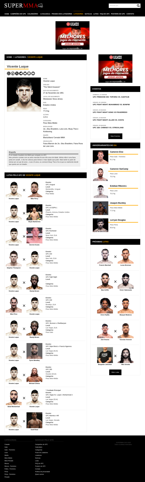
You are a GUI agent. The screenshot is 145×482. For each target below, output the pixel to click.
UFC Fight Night (51, 277)
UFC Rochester (51, 231)
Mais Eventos (115, 137)
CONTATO (131, 14)
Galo (6, 447)
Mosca (7, 463)
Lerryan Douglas (119, 221)
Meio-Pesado (9, 461)
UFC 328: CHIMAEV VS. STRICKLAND (110, 129)
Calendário (38, 447)
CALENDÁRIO (33, 14)
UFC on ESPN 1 (51, 208)
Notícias (37, 458)
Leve (6, 452)
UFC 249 (49, 300)
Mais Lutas (115, 373)
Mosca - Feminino (10, 466)
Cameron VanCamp (120, 170)
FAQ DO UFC (105, 14)
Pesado (7, 477)
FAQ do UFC (39, 463)
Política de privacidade (42, 471)
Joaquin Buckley (119, 204)
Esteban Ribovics (119, 187)
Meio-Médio (8, 458)
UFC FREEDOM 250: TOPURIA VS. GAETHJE (113, 97)
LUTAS (96, 14)
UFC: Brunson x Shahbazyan (56, 323)
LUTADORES (79, 14)
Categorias (38, 450)
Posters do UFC (40, 466)
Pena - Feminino (10, 474)
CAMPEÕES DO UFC (18, 14)
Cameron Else (117, 153)
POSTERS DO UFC (119, 14)
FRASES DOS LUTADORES (62, 14)
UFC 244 (49, 254)
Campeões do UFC (41, 444)
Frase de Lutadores (41, 452)
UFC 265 (49, 369)
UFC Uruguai (50, 184)
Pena (6, 471)
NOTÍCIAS (89, 14)
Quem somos (39, 474)
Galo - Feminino (10, 450)
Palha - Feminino (10, 469)
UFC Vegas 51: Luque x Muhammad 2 (59, 395)
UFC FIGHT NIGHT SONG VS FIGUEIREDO (112, 113)
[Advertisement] (24, 128)
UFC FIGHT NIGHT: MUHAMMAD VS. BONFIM (113, 105)
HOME (7, 14)
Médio (6, 455)
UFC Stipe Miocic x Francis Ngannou (59, 346)
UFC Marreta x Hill (52, 415)
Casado (7, 444)
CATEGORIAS (45, 14)
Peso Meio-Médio (50, 123)
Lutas (37, 461)
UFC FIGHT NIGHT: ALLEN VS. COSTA (110, 121)
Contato (37, 469)
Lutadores (38, 455)
